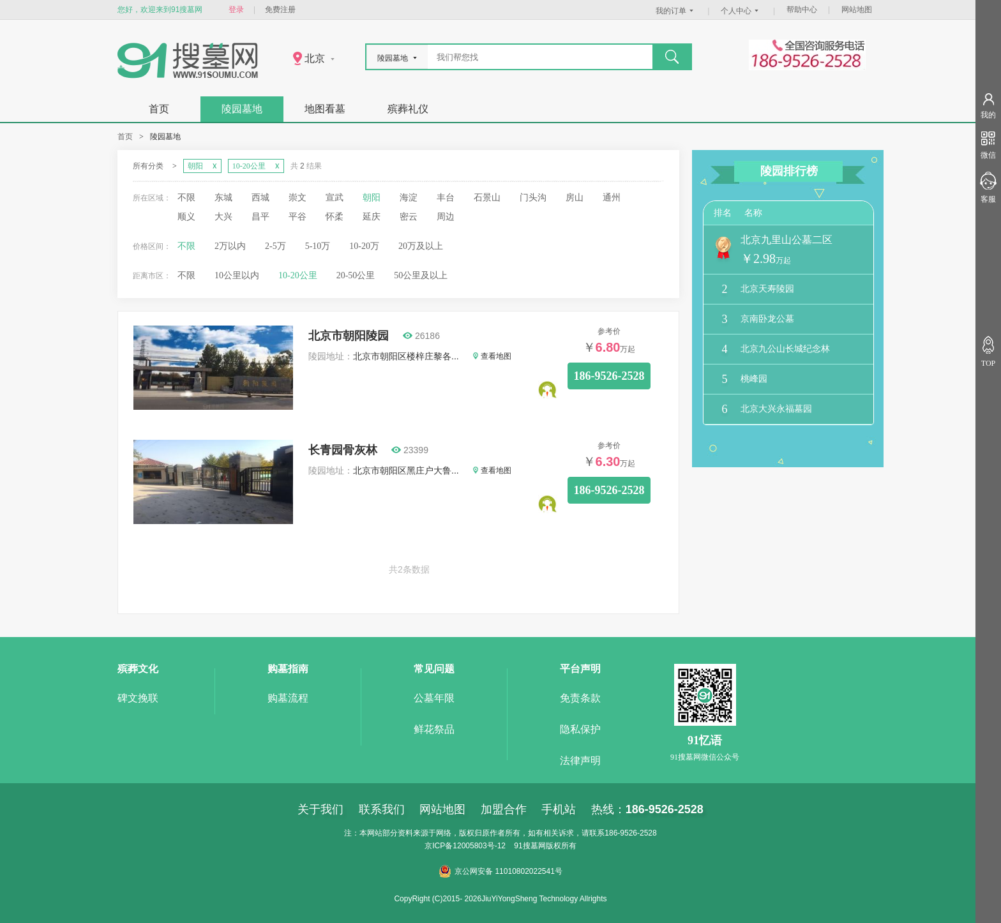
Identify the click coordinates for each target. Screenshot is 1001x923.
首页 (159, 108)
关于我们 (320, 809)
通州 (612, 197)
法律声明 (580, 760)
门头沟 (533, 197)
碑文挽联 (137, 698)
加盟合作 (504, 809)
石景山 (487, 197)
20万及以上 (420, 246)
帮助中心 (801, 9)
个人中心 (741, 10)
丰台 (446, 197)
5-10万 (318, 246)
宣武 (334, 197)
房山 (574, 197)
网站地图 (856, 9)
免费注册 (280, 9)
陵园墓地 (242, 108)
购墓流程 (287, 698)
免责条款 (580, 698)
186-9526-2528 (609, 376)
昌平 (260, 216)
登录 (236, 9)
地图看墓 (325, 108)
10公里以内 (236, 275)
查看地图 (492, 356)
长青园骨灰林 (342, 450)
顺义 (186, 216)
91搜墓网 (529, 845)
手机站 (558, 809)
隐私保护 (580, 729)
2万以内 (230, 246)
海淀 (409, 197)
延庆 (371, 216)
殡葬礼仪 (408, 108)
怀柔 (334, 216)
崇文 (297, 197)
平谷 (297, 216)
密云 (409, 216)
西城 (260, 197)
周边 (446, 216)
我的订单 (676, 10)
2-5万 (275, 246)
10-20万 (364, 246)
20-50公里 (355, 275)
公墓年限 (434, 698)
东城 (223, 197)
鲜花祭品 (434, 729)
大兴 (223, 216)
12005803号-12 (479, 845)
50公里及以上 (421, 275)
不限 (186, 197)
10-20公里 (297, 275)
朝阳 (371, 197)
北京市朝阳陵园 (348, 335)
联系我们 (382, 809)
